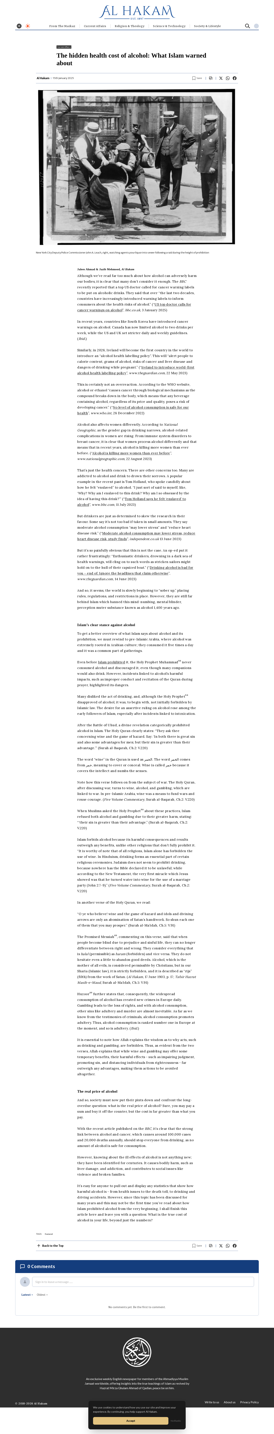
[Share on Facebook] (235, 78)
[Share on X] (221, 78)
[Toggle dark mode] (27, 26)
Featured (49, 1234)
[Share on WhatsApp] (228, 78)
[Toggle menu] (19, 26)
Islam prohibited (111, 662)
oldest (42, 1294)
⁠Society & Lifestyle (207, 26)
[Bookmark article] (197, 78)
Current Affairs (95, 26)
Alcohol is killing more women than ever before (131, 453)
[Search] (247, 26)
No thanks (176, 1420)
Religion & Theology (129, 26)
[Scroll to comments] (211, 78)
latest (27, 1294)
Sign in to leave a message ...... (54, 1282)
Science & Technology (169, 26)
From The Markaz (62, 26)
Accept (130, 1420)
